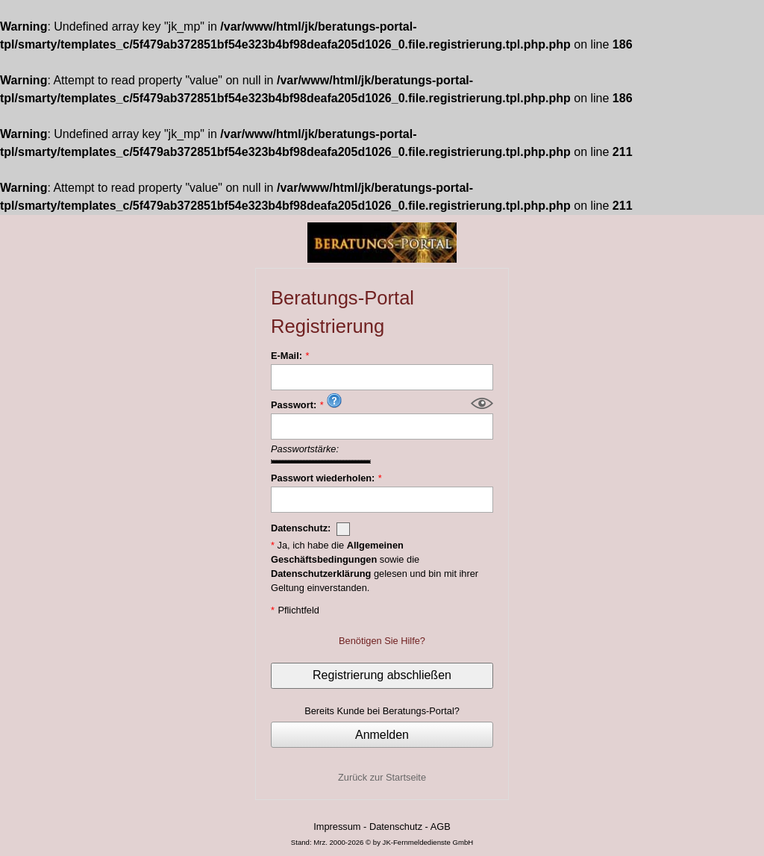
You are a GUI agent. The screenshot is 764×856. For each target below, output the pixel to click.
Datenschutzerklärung (321, 573)
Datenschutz (395, 826)
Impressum (336, 826)
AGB (440, 826)
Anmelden (382, 734)
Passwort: (293, 404)
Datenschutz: (310, 529)
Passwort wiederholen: (323, 478)
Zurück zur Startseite (382, 777)
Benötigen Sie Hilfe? (382, 640)
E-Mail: (286, 355)
